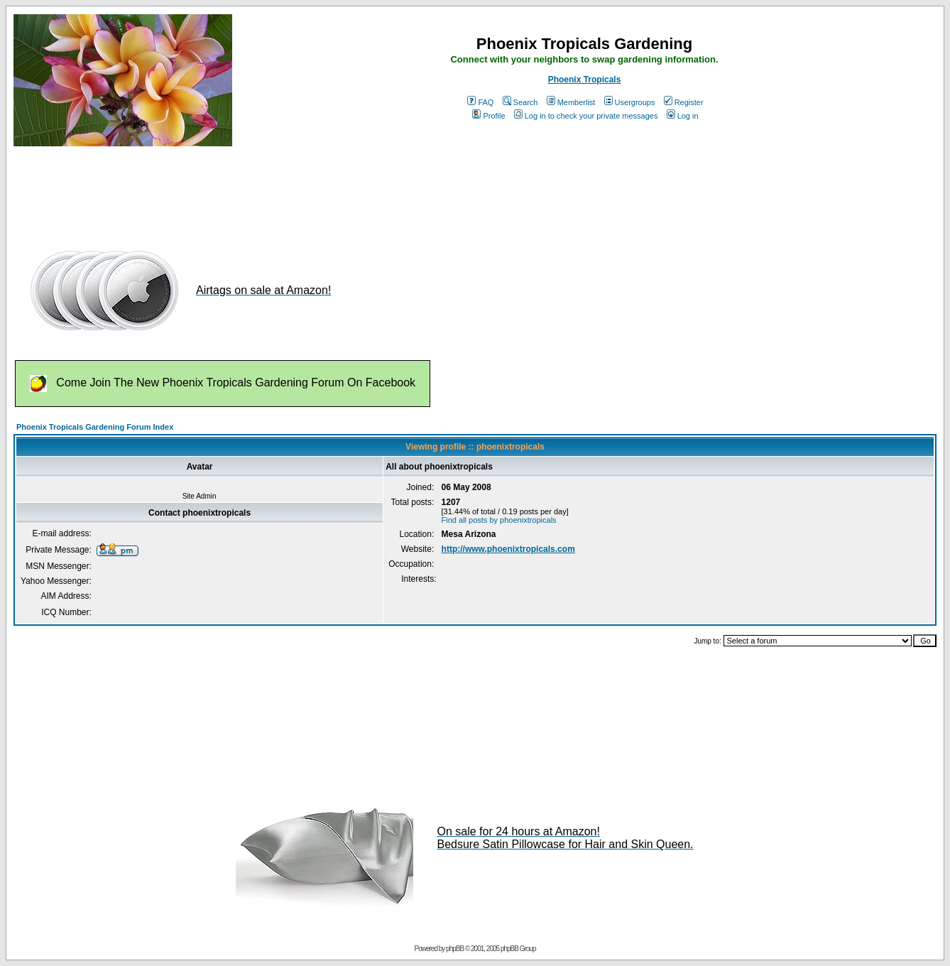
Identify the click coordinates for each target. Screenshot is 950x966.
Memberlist (571, 102)
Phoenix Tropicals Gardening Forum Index (94, 427)
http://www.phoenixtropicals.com (508, 549)
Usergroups (629, 102)
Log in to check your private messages (586, 116)
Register (684, 102)
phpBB (455, 949)
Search (520, 102)
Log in (683, 116)
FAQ (480, 102)
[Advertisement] (271, 190)
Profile (488, 116)
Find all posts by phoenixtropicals (499, 520)
